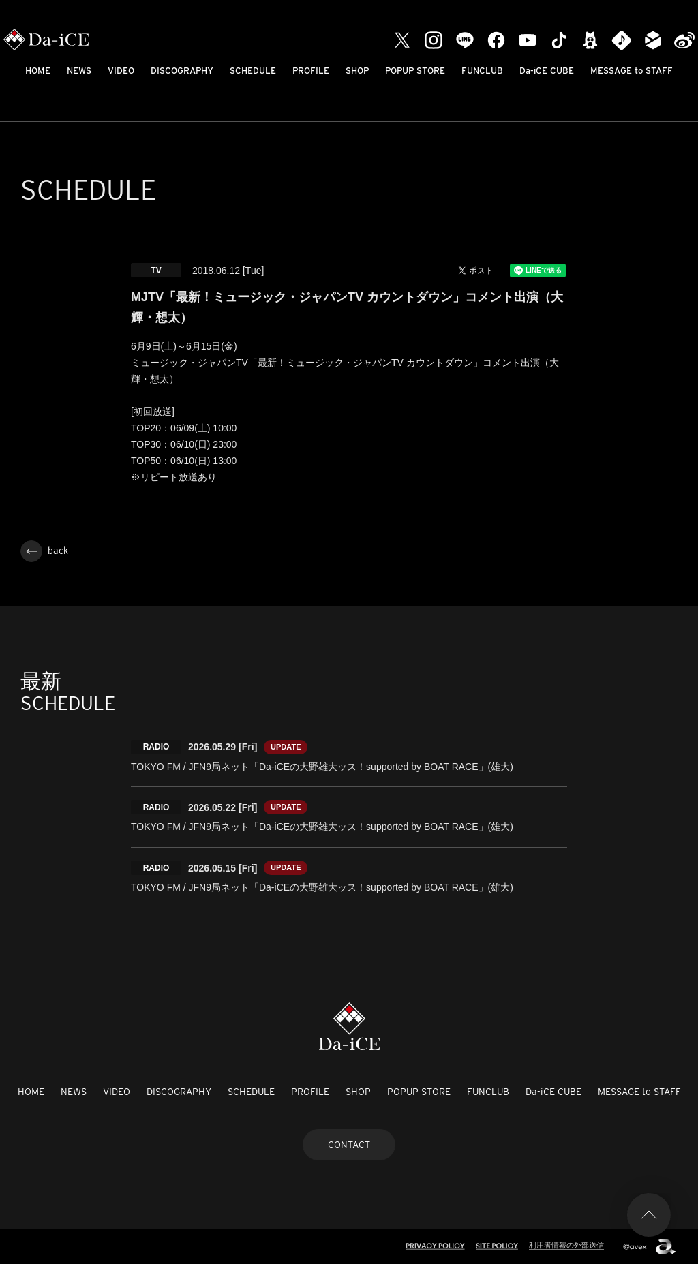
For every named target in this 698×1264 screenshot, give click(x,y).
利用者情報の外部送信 (566, 1245)
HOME (37, 70)
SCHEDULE (253, 70)
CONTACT (349, 1144)
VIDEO (121, 70)
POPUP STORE (415, 70)
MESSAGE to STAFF (631, 70)
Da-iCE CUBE (546, 70)
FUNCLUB (482, 70)
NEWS (79, 70)
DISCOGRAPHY (182, 70)
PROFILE (310, 70)
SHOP (357, 70)
